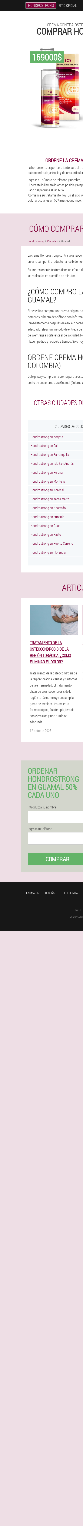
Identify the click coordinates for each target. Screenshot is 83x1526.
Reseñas (50, 893)
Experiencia (70, 893)
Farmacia (32, 893)
